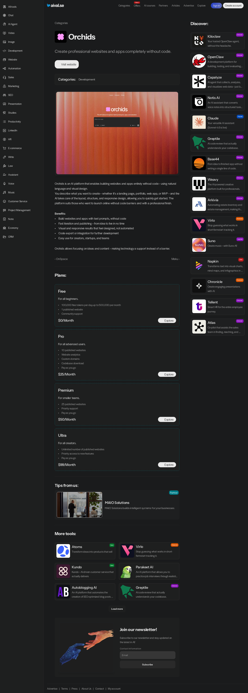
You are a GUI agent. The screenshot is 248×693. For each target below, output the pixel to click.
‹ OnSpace (61, 259)
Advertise (189, 5)
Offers (137, 5)
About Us (86, 688)
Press (74, 688)
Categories (124, 5)
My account (114, 688)
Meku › (175, 259)
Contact (99, 688)
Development (87, 79)
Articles (176, 5)
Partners (163, 5)
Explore (202, 5)
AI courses (149, 5)
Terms (64, 688)
